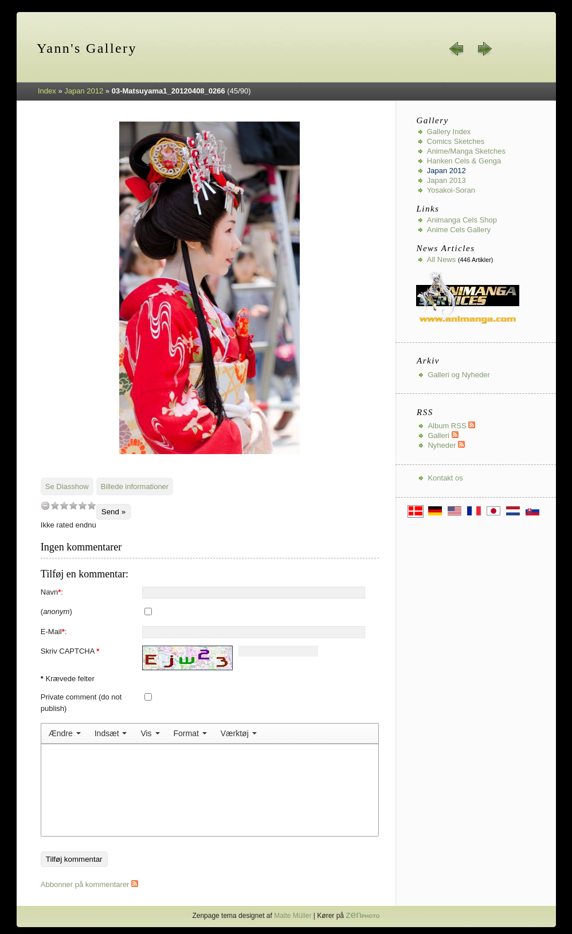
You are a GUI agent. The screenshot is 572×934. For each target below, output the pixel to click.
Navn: (52, 592)
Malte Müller (292, 916)
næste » (484, 49)
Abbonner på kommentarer (89, 884)
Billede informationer (135, 486)
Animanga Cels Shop (462, 220)
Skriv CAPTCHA (70, 651)
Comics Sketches (455, 141)
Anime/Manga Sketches (466, 151)
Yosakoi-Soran (451, 190)
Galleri (443, 435)
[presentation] (65, 733)
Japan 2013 (446, 180)
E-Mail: (54, 631)
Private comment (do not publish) (81, 703)
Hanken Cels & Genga (464, 161)
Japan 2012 (83, 91)
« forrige (457, 49)
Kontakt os (445, 478)
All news (441, 259)
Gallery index (449, 131)
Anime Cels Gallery (459, 229)
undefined (45, 505)
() (56, 611)
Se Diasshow (67, 486)
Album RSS (451, 425)
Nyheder (446, 445)
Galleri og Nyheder (458, 374)
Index (47, 91)
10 (91, 505)
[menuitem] (64, 733)
